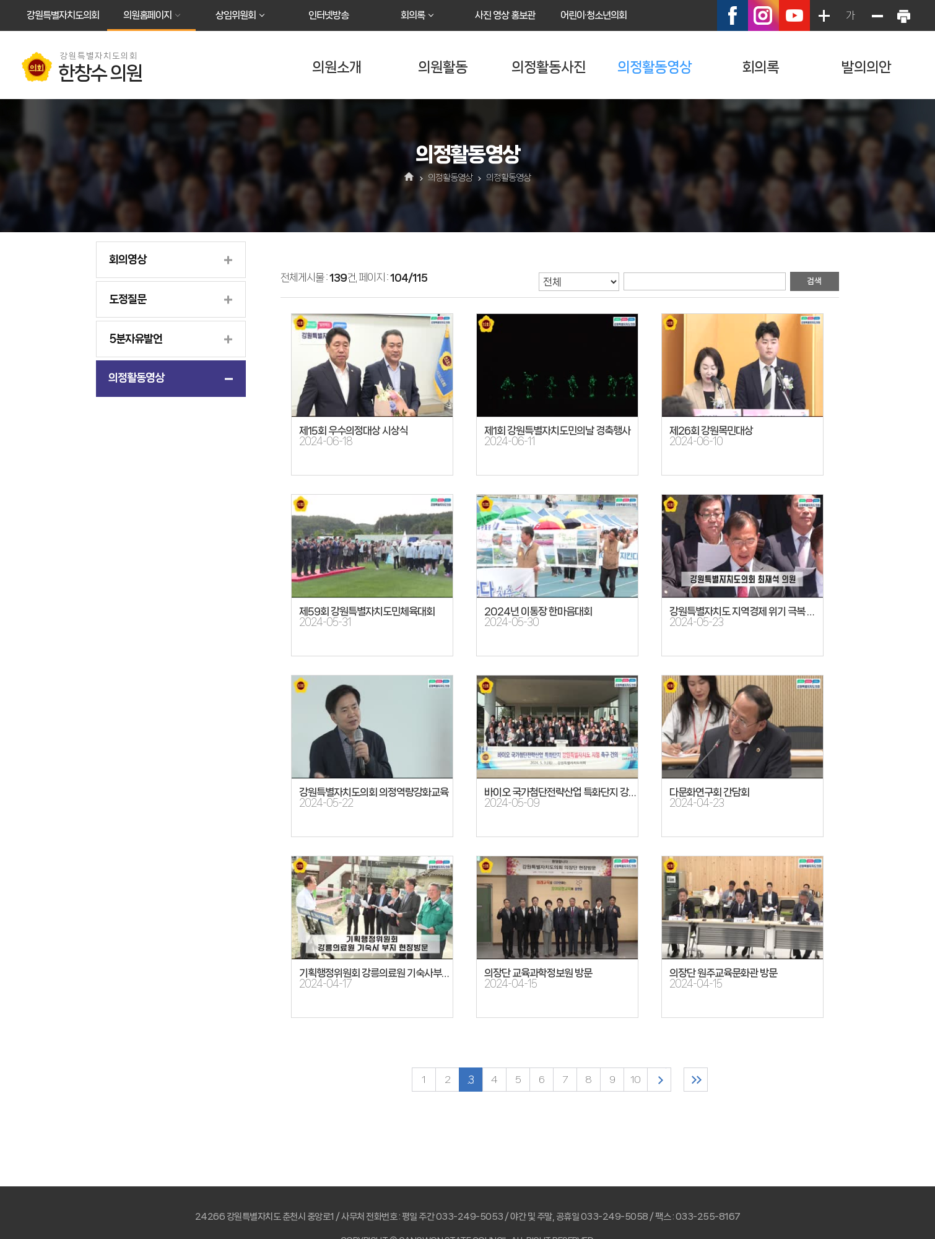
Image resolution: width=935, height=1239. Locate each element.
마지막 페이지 (696, 1079)
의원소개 (337, 67)
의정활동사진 (548, 67)
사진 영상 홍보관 (505, 15)
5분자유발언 (135, 338)
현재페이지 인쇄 (903, 15)
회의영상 (127, 259)
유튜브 (794, 15)
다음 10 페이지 (659, 1079)
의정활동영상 (654, 67)
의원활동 (443, 67)
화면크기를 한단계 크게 (824, 15)
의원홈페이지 (147, 15)
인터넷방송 (328, 15)
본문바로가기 (0, 0)
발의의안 (866, 67)
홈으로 (409, 177)
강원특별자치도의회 (63, 15)
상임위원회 (235, 15)
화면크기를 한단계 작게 (877, 15)
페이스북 (732, 15)
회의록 (413, 15)
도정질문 (127, 299)
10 (635, 1079)
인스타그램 (763, 15)
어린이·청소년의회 (593, 15)
